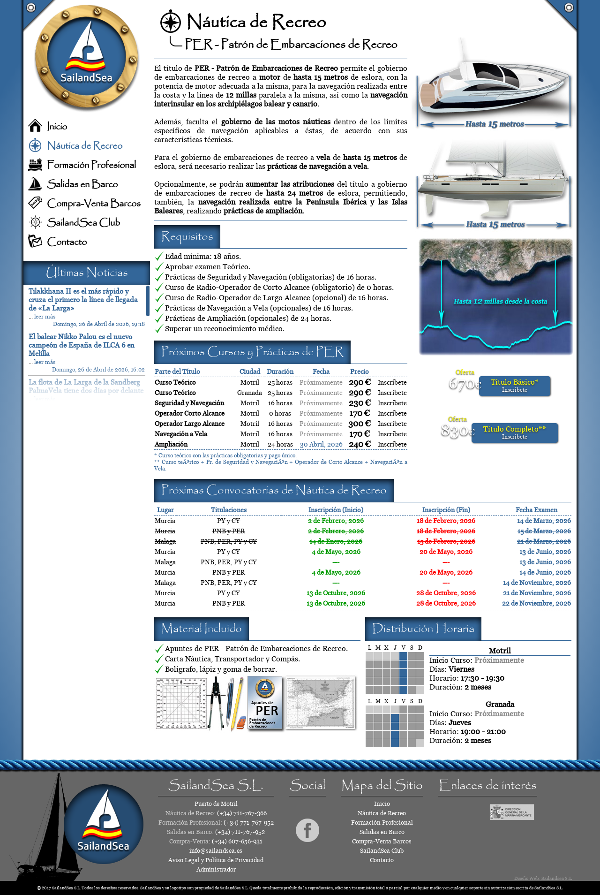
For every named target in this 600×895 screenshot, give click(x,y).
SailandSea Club (83, 223)
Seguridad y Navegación (189, 403)
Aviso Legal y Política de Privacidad (215, 860)
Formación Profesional (91, 165)
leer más (44, 316)
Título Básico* (515, 385)
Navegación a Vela (181, 434)
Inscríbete (392, 382)
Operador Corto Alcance (190, 413)
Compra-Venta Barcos (94, 204)
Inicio (57, 127)
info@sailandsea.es (215, 850)
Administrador (216, 869)
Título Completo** (514, 432)
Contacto (67, 242)
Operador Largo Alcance (190, 423)
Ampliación (171, 444)
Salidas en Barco (82, 184)
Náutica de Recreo (84, 146)
